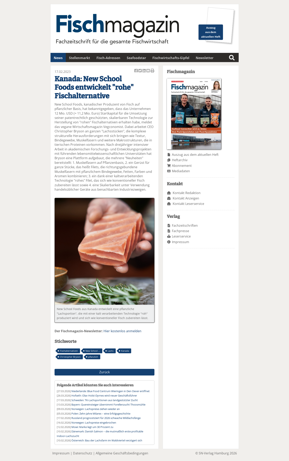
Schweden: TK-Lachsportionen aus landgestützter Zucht (104, 400)
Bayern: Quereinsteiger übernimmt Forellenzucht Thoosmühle (108, 404)
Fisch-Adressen (108, 58)
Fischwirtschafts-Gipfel (170, 58)
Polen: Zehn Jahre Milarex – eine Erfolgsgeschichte (100, 413)
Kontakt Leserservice (188, 203)
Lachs (111, 350)
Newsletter (204, 58)
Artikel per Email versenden (148, 71)
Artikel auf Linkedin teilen (144, 71)
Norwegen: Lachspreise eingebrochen (93, 422)
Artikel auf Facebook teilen (136, 71)
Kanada (125, 350)
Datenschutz (82, 453)
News (58, 58)
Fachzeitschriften (185, 225)
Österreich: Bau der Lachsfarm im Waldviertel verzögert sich (106, 440)
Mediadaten (181, 171)
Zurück (104, 372)
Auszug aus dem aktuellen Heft (195, 154)
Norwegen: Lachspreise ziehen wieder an (95, 409)
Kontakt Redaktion (187, 193)
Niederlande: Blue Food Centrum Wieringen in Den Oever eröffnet (110, 391)
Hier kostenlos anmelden (122, 331)
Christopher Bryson (70, 356)
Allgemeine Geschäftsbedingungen (122, 453)
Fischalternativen (69, 350)
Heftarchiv (180, 160)
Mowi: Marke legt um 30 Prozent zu (92, 427)
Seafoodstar (136, 58)
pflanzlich (93, 356)
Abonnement (182, 165)
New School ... (92, 350)
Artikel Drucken (152, 71)
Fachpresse (180, 231)
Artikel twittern (140, 71)
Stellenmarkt (79, 58)
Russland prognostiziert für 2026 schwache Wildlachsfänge (106, 418)
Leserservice (181, 236)
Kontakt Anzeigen (186, 198)
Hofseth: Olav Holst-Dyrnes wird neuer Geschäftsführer (104, 395)
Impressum (180, 242)
